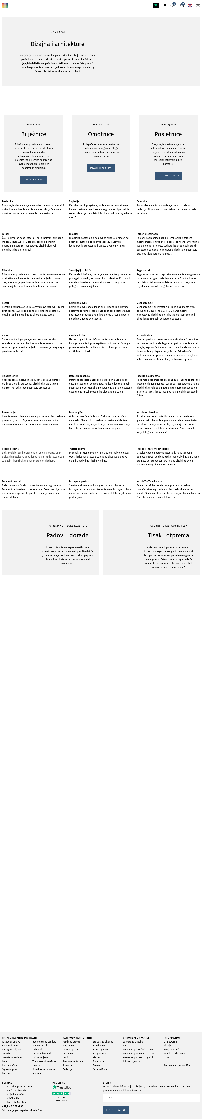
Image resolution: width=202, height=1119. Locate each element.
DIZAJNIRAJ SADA (14, 257)
